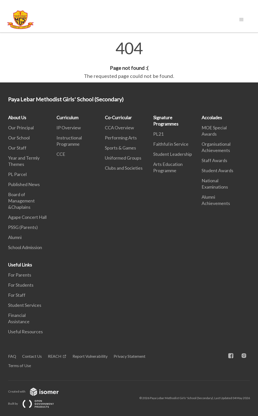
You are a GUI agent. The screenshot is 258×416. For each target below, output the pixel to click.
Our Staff (17, 148)
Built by (35, 403)
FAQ (12, 356)
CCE (60, 154)
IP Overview (68, 127)
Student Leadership (172, 154)
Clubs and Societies (124, 168)
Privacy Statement (129, 356)
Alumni (15, 237)
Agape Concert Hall (27, 217)
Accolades (212, 117)
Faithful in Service (170, 144)
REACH (54, 356)
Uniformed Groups (123, 158)
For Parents (19, 275)
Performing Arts (121, 137)
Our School (19, 137)
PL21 (158, 134)
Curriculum (67, 117)
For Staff (16, 295)
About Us (17, 117)
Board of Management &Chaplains (21, 201)
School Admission (25, 247)
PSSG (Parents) (23, 227)
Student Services (24, 305)
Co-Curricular (118, 117)
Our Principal (21, 127)
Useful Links (20, 265)
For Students (21, 285)
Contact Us (32, 356)
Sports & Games (120, 148)
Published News (24, 184)
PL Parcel (17, 174)
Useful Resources (25, 331)
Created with (37, 391)
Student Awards (217, 170)
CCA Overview (119, 127)
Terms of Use (19, 365)
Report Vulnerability (90, 356)
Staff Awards (214, 160)
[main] (129, 60)
